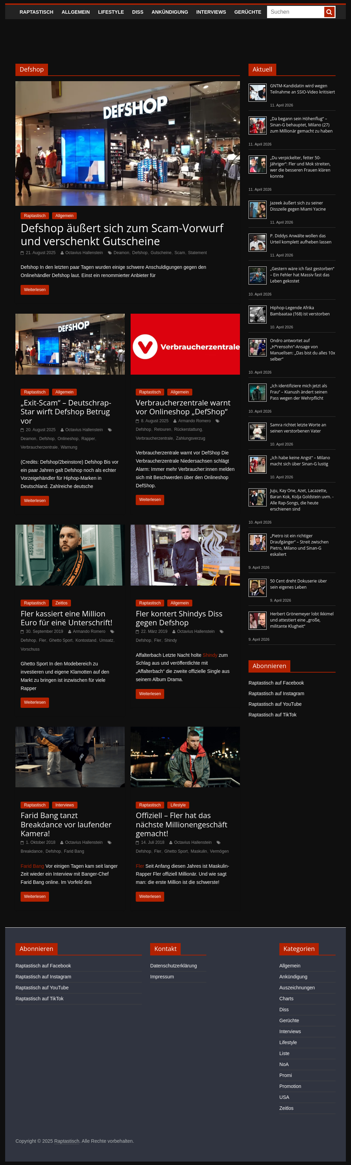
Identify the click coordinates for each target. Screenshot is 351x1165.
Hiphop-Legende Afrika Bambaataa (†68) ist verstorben (300, 311)
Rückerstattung (188, 429)
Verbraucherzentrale (39, 447)
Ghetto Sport (60, 640)
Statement (197, 252)
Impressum (162, 976)
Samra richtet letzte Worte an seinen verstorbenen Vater (298, 428)
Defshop (140, 252)
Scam (179, 252)
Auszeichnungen (297, 987)
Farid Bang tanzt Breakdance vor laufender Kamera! (66, 824)
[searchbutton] (329, 12)
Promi (285, 1075)
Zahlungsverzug (190, 438)
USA (284, 1097)
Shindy (170, 640)
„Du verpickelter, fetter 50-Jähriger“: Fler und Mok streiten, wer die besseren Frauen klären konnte (300, 167)
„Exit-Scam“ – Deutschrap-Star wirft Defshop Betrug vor (66, 411)
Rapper (88, 438)
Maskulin (199, 851)
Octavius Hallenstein (84, 252)
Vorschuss (30, 649)
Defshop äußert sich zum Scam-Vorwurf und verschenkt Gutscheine (122, 234)
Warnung (69, 447)
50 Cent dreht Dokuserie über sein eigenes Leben (298, 584)
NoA (284, 1064)
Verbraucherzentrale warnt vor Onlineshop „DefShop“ (183, 406)
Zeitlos (62, 603)
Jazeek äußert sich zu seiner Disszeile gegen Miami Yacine (298, 206)
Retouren (162, 429)
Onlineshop (68, 438)
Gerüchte (248, 12)
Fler (42, 640)
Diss (138, 12)
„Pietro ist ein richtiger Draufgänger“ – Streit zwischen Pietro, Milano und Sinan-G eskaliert (299, 545)
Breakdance (32, 851)
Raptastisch (36, 12)
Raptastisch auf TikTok (272, 714)
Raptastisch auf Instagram (276, 693)
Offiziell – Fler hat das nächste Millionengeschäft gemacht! (181, 824)
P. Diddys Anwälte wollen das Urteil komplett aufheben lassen (300, 239)
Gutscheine (160, 252)
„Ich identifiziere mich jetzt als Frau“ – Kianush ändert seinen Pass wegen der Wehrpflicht (298, 392)
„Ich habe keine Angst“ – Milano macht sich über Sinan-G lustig (300, 461)
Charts (286, 998)
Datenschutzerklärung (173, 965)
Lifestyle (111, 12)
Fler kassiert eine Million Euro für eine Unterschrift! (66, 617)
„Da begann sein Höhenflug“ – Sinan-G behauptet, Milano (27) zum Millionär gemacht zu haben (301, 125)
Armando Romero (194, 420)
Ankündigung (170, 12)
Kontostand (85, 640)
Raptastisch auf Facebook (276, 683)
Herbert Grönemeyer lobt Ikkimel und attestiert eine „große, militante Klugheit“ (302, 620)
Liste (284, 1053)
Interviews (211, 12)
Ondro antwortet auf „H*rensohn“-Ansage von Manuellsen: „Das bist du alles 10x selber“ (302, 350)
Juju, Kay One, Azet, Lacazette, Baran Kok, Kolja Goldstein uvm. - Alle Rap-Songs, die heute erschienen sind (302, 500)
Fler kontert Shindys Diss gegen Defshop (179, 617)
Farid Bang (74, 851)
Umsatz (106, 640)
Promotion (290, 1086)
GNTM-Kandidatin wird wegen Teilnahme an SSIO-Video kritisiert (302, 89)
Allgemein (76, 12)
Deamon (121, 252)
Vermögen (219, 851)
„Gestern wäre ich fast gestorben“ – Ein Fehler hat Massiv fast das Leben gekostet (302, 275)
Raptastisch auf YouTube (275, 704)
